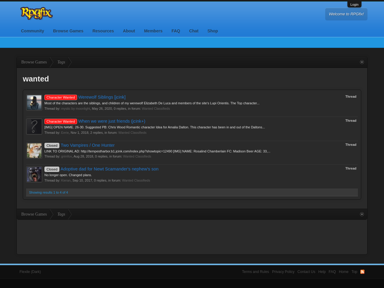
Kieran (66, 180)
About (129, 31)
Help (322, 272)
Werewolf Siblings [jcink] (85, 97)
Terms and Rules (255, 272)
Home (344, 272)
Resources (103, 31)
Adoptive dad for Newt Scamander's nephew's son (101, 169)
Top (354, 272)
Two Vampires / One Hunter (79, 145)
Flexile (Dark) (30, 272)
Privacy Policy (283, 272)
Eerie (65, 132)
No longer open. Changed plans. (68, 175)
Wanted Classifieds (156, 108)
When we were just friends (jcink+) (94, 121)
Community (32, 31)
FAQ (176, 31)
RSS (362, 272)
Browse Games (68, 31)
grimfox (66, 156)
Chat (193, 31)
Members (153, 31)
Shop (213, 31)
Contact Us (306, 272)
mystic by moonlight (75, 108)
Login (354, 4)
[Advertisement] (192, 236)
